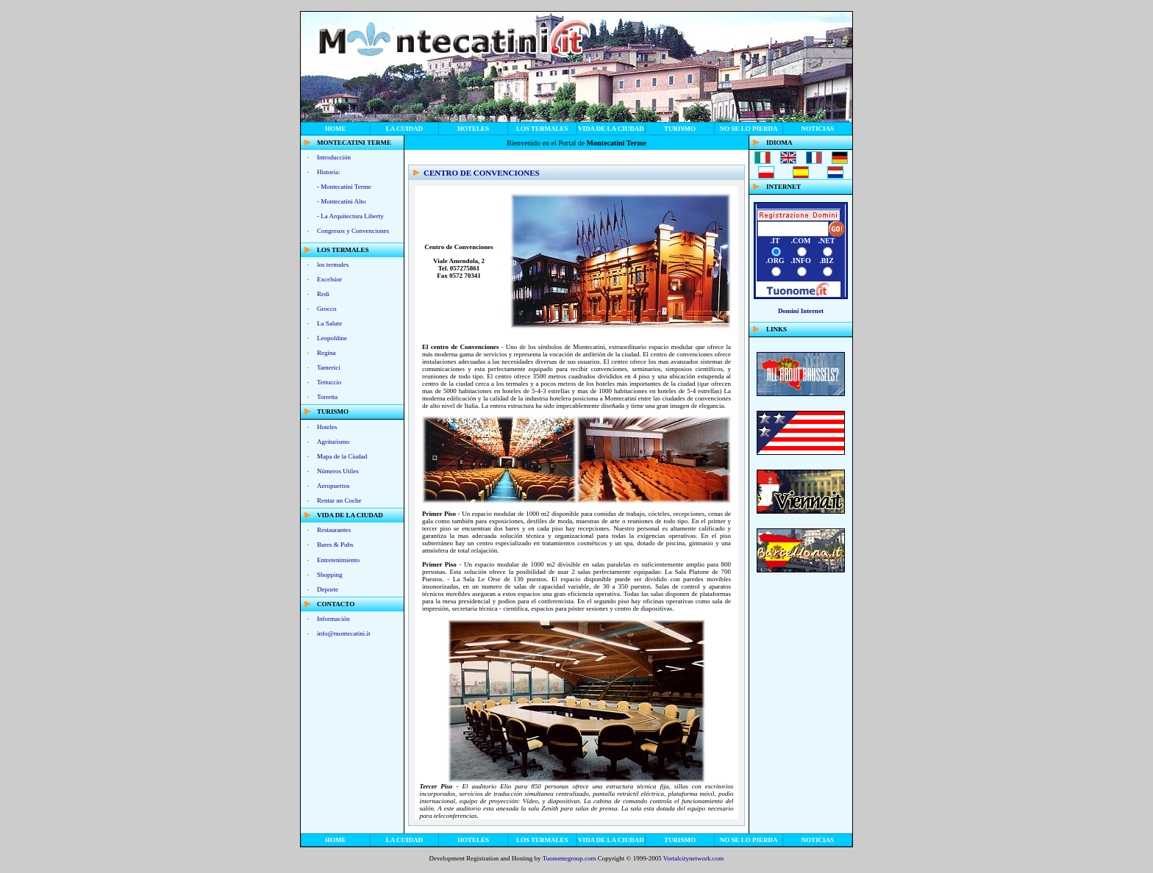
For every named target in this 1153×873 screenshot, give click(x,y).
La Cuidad (404, 128)
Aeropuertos (333, 485)
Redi (323, 294)
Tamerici (328, 367)
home (335, 128)
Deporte (327, 589)
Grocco (327, 308)
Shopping (330, 574)
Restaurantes (334, 530)
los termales (542, 128)
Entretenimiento (338, 560)
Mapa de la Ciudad (342, 456)
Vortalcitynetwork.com (693, 858)
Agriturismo (333, 441)
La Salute (329, 323)
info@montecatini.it (344, 633)
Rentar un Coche (339, 500)
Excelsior (329, 279)
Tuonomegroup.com (569, 858)
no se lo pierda (749, 128)
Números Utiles (338, 471)
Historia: (328, 172)
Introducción (334, 157)
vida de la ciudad (611, 128)
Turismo (680, 128)
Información (333, 618)
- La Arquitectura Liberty (350, 216)
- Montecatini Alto (341, 201)
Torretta (327, 396)
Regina (326, 352)
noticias (817, 128)
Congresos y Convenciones (353, 230)
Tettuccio (329, 382)
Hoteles (473, 128)
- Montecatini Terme (344, 186)
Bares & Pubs (335, 544)
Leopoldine (332, 338)
